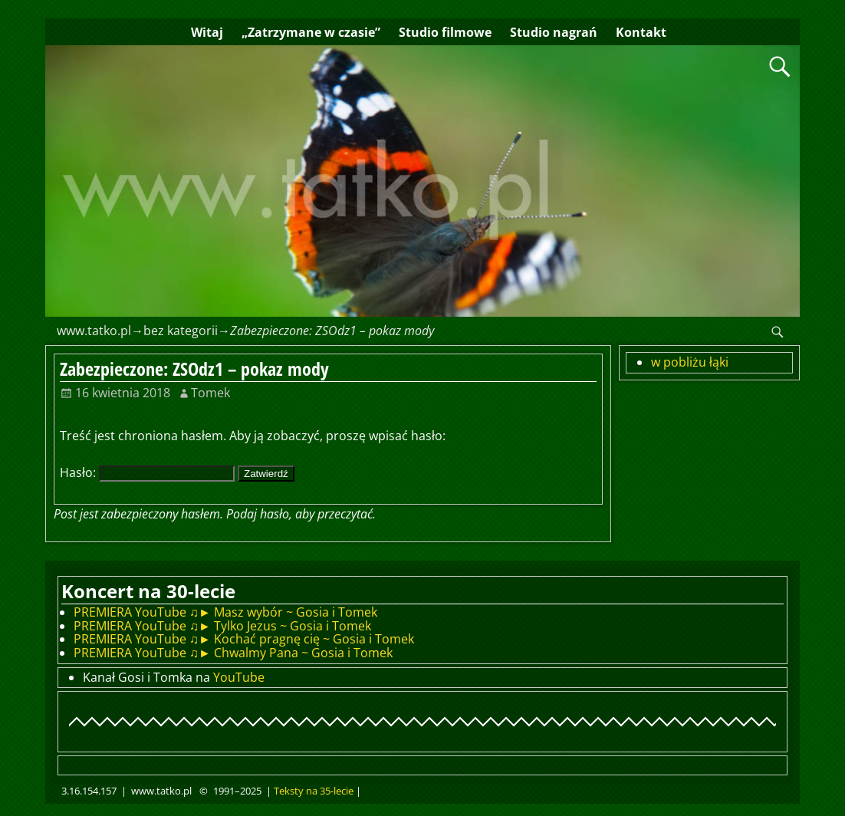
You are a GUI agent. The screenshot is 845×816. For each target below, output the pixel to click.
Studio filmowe (445, 32)
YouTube (239, 677)
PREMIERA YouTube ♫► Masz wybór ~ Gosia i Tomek (225, 612)
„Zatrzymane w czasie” (311, 32)
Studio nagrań (553, 32)
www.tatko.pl (94, 330)
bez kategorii (180, 330)
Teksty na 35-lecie (313, 791)
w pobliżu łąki (689, 362)
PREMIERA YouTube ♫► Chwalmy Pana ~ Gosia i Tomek (233, 652)
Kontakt (641, 32)
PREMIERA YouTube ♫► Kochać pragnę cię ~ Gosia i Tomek (244, 638)
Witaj (207, 32)
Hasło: (147, 472)
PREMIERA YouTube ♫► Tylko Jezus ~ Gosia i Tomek (222, 625)
